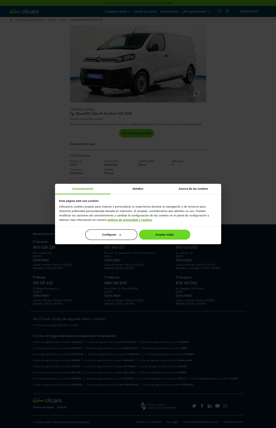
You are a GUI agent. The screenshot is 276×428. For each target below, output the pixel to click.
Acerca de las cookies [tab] (193, 188)
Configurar (111, 234)
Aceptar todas (164, 234)
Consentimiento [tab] (82, 188)
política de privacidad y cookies (129, 219)
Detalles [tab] (138, 188)
